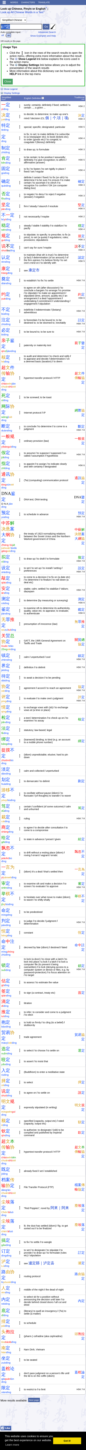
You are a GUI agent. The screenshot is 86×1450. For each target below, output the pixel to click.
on (8, 35)
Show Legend (9, 89)
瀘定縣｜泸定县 (41, 1263)
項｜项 (62, 118)
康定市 (34, 270)
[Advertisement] (58, 1416)
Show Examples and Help (43, 36)
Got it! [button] (67, 1440)
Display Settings (10, 93)
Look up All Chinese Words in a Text (22, 12)
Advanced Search (47, 32)
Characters (28, 2)
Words (14, 2)
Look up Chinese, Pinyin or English (23, 8)
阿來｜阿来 (59, 1208)
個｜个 (50, 118)
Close (7, 81)
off (2, 35)
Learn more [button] (12, 1444)
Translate (44, 2)
